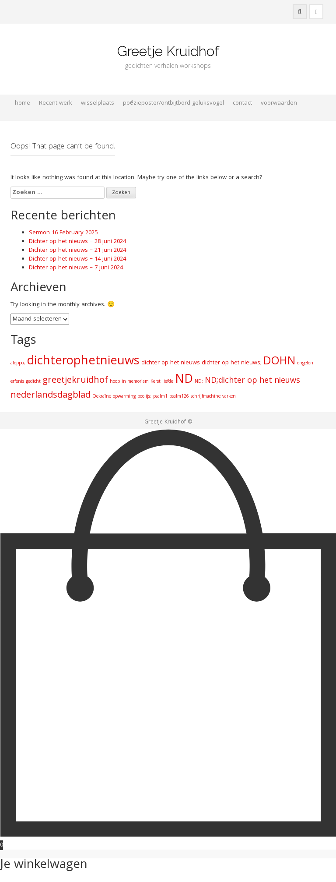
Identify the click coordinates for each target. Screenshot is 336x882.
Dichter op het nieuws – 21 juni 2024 (77, 250)
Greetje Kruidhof (168, 51)
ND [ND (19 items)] (184, 380)
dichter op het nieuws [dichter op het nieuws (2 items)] (170, 363)
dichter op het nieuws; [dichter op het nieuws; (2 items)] (232, 363)
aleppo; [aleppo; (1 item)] (17, 363)
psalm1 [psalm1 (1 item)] (160, 396)
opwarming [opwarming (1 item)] (124, 396)
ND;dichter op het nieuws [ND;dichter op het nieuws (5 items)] (252, 381)
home (22, 103)
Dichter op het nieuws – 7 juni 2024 (76, 268)
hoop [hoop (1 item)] (115, 381)
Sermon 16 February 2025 (63, 233)
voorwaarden (279, 103)
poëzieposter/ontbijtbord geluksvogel (173, 103)
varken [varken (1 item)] (229, 396)
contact (242, 103)
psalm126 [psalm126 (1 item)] (179, 396)
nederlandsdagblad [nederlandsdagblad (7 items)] (50, 395)
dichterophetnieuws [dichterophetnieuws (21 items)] (83, 362)
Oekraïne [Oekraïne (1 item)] (101, 396)
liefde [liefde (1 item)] (167, 381)
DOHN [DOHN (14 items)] (279, 362)
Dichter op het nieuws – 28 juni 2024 (77, 242)
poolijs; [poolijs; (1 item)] (144, 396)
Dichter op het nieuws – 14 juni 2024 (77, 259)
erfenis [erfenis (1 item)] (17, 381)
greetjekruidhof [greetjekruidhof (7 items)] (75, 381)
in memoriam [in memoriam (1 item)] (135, 381)
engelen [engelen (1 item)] (305, 363)
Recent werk (55, 103)
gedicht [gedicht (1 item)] (33, 381)
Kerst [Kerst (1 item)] (155, 381)
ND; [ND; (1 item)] (199, 381)
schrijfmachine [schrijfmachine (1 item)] (205, 396)
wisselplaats (97, 103)
